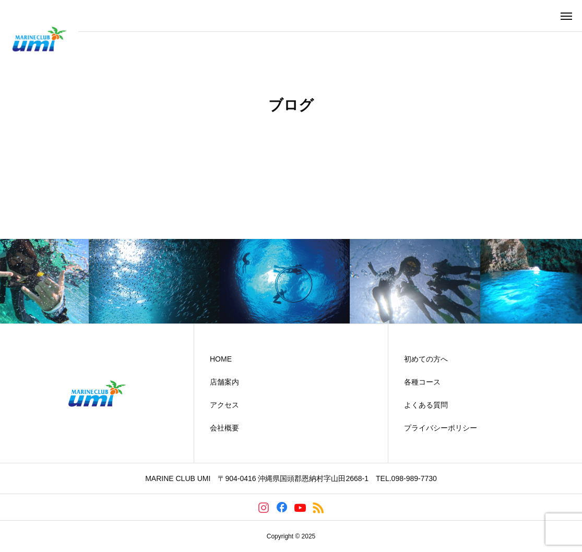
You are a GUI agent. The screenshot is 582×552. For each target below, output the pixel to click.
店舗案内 (224, 382)
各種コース (422, 382)
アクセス (224, 405)
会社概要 (224, 427)
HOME (221, 359)
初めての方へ (426, 359)
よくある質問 (426, 405)
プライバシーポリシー (440, 427)
